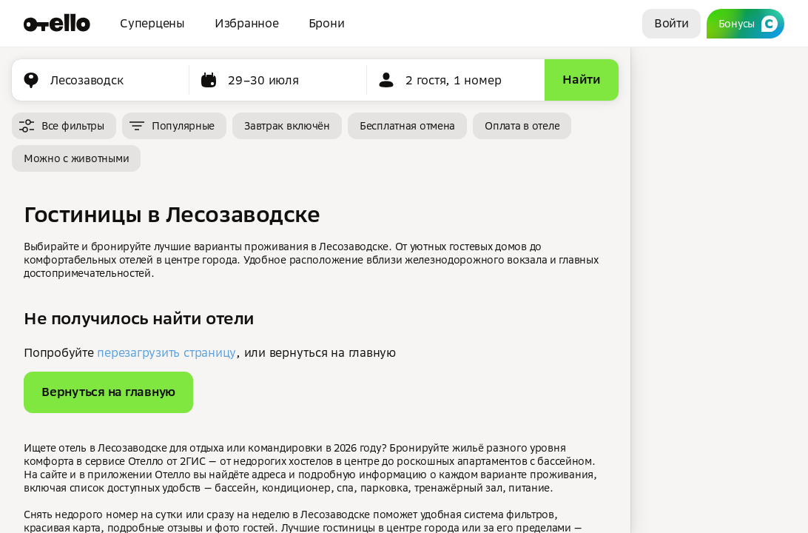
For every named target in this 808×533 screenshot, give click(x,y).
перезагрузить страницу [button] (166, 352)
